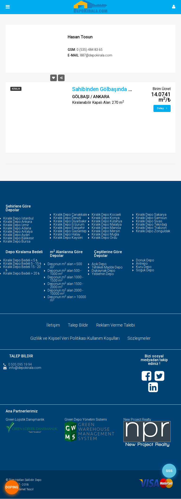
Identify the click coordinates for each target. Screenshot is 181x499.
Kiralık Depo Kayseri (68, 238)
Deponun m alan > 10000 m (67, 298)
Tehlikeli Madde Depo (107, 267)
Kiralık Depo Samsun (151, 218)
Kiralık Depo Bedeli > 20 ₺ (21, 273)
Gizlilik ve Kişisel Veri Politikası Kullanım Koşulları (74, 338)
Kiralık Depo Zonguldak (153, 231)
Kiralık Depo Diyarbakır (69, 221)
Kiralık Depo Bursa (16, 241)
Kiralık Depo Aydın (16, 235)
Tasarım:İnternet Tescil (19, 489)
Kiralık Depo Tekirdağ (151, 224)
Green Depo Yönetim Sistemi (86, 420)
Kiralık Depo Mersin (106, 231)
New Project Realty (137, 420)
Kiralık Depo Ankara (17, 222)
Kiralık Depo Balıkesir (18, 238)
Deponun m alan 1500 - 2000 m (65, 285)
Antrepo (142, 263)
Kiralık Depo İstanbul (18, 218)
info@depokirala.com (25, 368)
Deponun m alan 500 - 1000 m (64, 272)
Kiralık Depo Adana (17, 228)
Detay (162, 108)
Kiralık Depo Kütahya (107, 221)
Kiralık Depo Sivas (149, 221)
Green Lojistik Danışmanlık (25, 420)
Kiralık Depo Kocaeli (106, 214)
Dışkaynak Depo (103, 270)
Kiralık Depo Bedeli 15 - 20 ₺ (22, 268)
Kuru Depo (144, 267)
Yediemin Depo (103, 274)
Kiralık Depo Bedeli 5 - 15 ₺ (22, 263)
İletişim (53, 325)
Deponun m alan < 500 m (65, 265)
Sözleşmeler (139, 338)
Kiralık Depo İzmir (16, 225)
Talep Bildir (78, 325)
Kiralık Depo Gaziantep (69, 231)
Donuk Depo (145, 260)
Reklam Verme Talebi (115, 325)
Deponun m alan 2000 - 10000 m (65, 291)
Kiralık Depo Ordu (104, 238)
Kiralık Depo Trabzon (151, 228)
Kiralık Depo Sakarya (151, 214)
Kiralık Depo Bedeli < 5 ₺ (20, 260)
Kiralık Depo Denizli (67, 218)
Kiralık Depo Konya (105, 218)
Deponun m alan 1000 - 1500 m (65, 278)
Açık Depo (99, 264)
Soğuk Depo (145, 270)
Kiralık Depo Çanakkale (70, 214)
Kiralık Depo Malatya (107, 224)
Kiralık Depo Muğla (105, 234)
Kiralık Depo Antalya (18, 231)
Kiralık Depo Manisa (106, 228)
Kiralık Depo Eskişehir (69, 228)
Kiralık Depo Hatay (66, 234)
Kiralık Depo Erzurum (68, 224)
